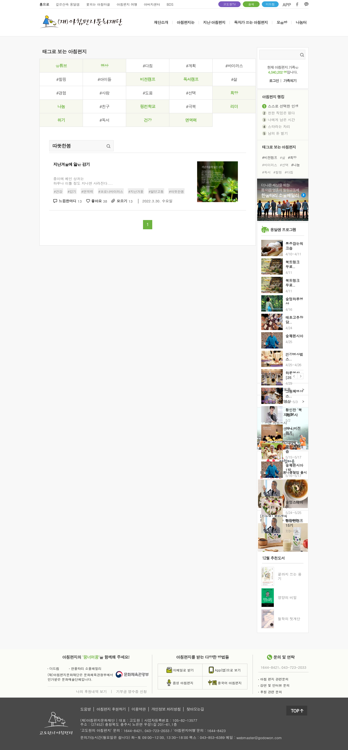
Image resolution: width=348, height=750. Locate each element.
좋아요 (99, 201)
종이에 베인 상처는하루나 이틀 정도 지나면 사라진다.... (83, 181)
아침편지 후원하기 (111, 709)
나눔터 (301, 22)
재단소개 (161, 22)
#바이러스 (234, 65)
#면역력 (87, 191)
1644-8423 (216, 730)
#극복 (191, 106)
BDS (170, 4)
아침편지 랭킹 (273, 96)
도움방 (85, 709)
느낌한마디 (70, 201)
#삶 (234, 79)
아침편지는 (185, 22)
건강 (147, 120)
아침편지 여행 (127, 4)
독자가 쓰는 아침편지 (251, 22)
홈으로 (44, 4)
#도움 (148, 93)
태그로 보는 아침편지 (279, 146)
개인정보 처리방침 (166, 709)
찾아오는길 (195, 709)
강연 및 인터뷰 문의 (274, 685)
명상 (104, 65)
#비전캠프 (269, 157)
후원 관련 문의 (270, 691)
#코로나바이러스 (110, 191)
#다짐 (148, 65)
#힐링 (61, 79)
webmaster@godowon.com (259, 737)
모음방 (281, 22)
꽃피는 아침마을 (98, 4)
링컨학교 (147, 106)
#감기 (72, 191)
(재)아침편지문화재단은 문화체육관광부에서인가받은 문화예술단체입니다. (80, 677)
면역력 (191, 120)
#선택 (191, 93)
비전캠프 (147, 79)
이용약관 (139, 709)
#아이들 (104, 79)
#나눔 (295, 164)
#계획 (191, 65)
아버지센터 (152, 4)
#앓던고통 (156, 191)
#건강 (58, 191)
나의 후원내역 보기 (91, 691)
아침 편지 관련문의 (273, 679)
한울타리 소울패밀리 (85, 668)
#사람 (104, 93)
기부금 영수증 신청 (131, 691)
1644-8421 (270, 667)
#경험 (61, 93)
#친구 (104, 106)
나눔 (61, 106)
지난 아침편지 (214, 22)
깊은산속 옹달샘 (68, 4)
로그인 (274, 81)
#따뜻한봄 (176, 191)
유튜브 (61, 65)
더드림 (270, 4)
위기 (61, 120)
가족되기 (289, 81)
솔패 (251, 4)
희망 (234, 93)
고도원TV (229, 4)
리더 (234, 106)
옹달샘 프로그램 (283, 229)
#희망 (292, 157)
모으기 (125, 201)
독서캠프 (190, 79)
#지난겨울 (136, 191)
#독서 (104, 120)
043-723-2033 (293, 667)
